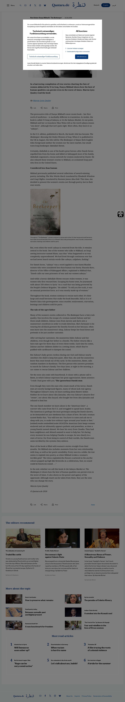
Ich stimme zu (81, 57)
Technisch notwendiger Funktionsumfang (43, 56)
